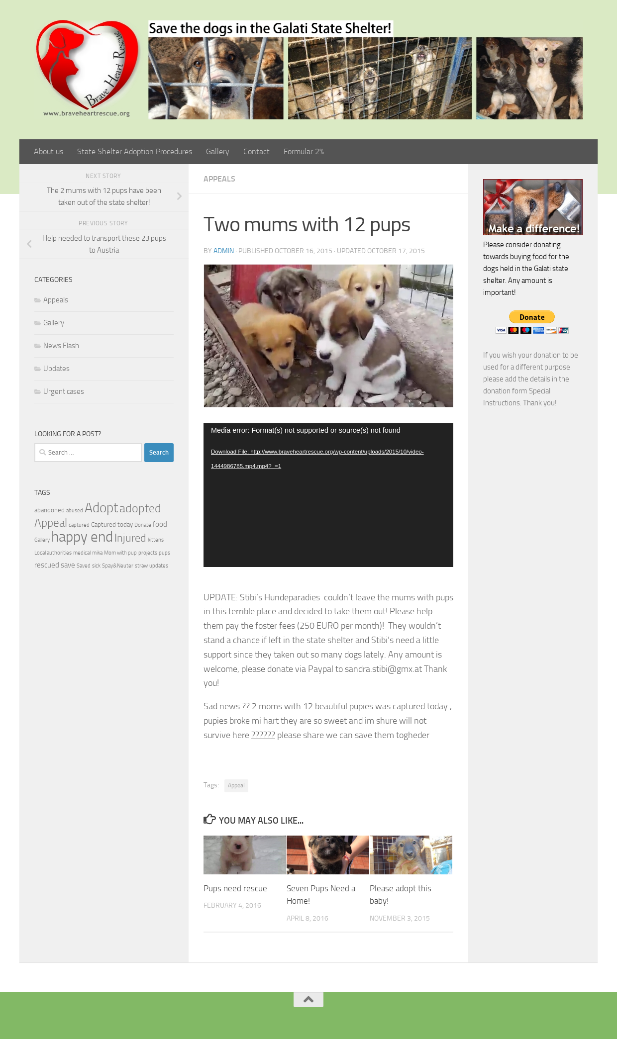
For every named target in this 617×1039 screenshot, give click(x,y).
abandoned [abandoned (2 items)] (49, 510)
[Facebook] (293, 1016)
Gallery (217, 151)
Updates (56, 368)
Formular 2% (304, 151)
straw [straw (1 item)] (141, 566)
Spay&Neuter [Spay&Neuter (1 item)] (117, 566)
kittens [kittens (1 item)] (156, 540)
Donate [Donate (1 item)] (142, 525)
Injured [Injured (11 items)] (130, 538)
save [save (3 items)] (68, 565)
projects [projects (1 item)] (147, 553)
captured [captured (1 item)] (79, 525)
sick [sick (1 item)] (96, 566)
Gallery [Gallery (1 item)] (42, 540)
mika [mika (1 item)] (97, 553)
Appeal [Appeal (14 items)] (50, 523)
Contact (256, 151)
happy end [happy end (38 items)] (82, 537)
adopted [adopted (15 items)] (140, 508)
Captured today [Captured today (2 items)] (112, 524)
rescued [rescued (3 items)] (46, 565)
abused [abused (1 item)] (74, 510)
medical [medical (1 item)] (82, 553)
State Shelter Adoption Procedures (134, 151)
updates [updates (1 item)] (158, 566)
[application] (328, 495)
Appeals (219, 179)
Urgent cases (63, 391)
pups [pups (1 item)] (164, 553)
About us (48, 151)
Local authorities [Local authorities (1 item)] (53, 553)
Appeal (236, 785)
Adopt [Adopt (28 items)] (101, 507)
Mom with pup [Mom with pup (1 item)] (120, 553)
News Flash (61, 345)
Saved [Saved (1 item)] (84, 566)
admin (223, 251)
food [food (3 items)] (160, 524)
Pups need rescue (235, 888)
